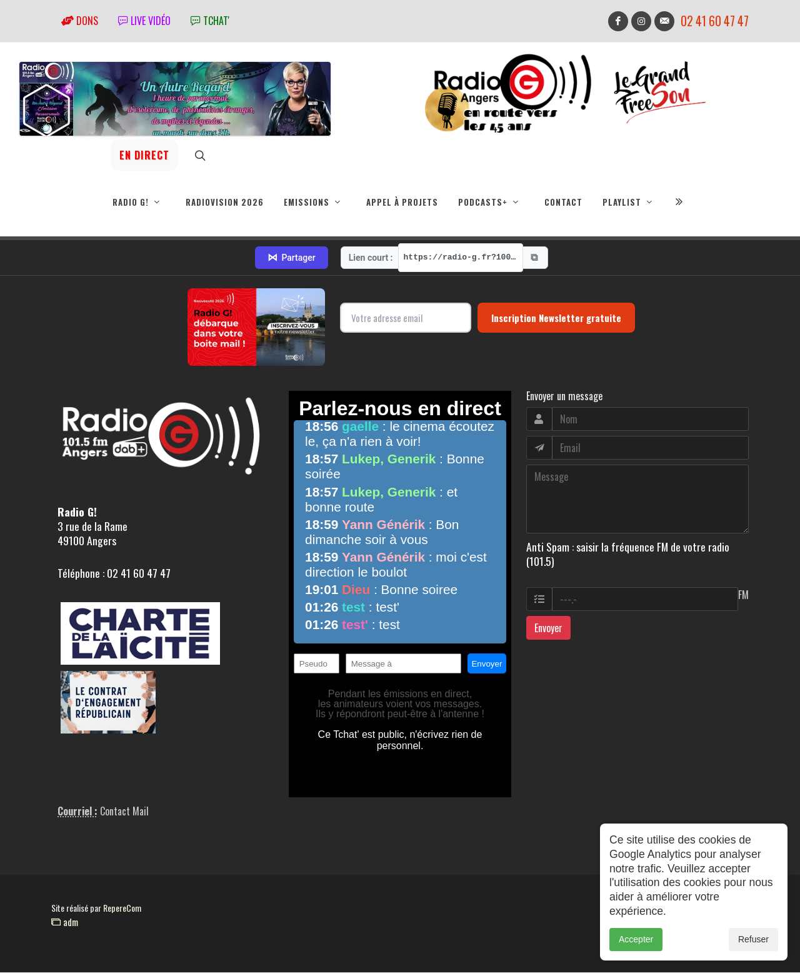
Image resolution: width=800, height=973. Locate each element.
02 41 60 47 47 (715, 21)
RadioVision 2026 (225, 202)
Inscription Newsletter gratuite (556, 318)
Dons (79, 20)
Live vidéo (144, 20)
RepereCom (122, 908)
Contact (563, 202)
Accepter (636, 939)
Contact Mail (124, 811)
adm (64, 922)
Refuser (753, 939)
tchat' (210, 20)
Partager (291, 258)
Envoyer (548, 628)
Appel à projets (402, 202)
